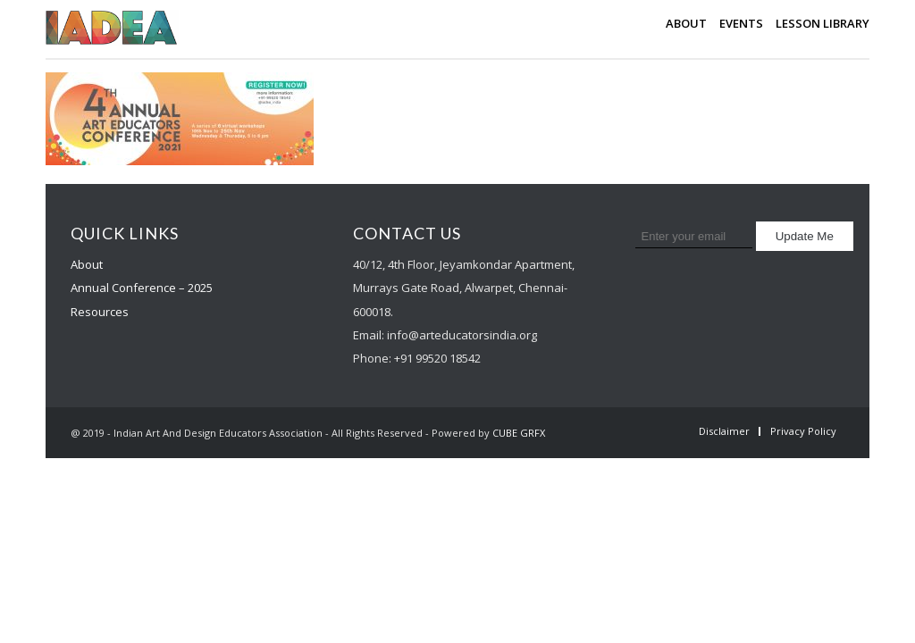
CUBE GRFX (518, 432)
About (87, 264)
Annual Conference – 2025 (142, 288)
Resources (100, 312)
